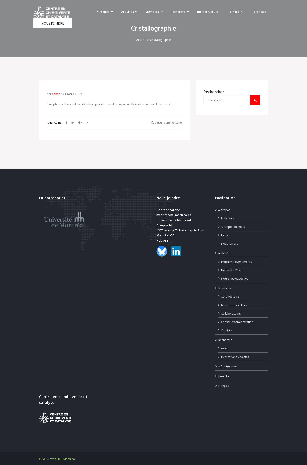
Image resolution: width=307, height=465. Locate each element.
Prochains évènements (236, 262)
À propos (103, 12)
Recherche (178, 12)
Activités (127, 12)
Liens (224, 235)
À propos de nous (233, 227)
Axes (224, 348)
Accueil (140, 40)
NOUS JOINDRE (52, 23)
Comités (226, 330)
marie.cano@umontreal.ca (173, 215)
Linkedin (236, 12)
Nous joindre (229, 243)
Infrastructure (207, 12)
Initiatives (227, 218)
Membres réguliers (234, 305)
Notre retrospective (234, 278)
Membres (152, 12)
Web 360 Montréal (62, 459)
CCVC (42, 459)
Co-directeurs (230, 296)
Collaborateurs (231, 313)
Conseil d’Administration (237, 322)
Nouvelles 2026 (231, 270)
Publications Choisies (235, 357)
